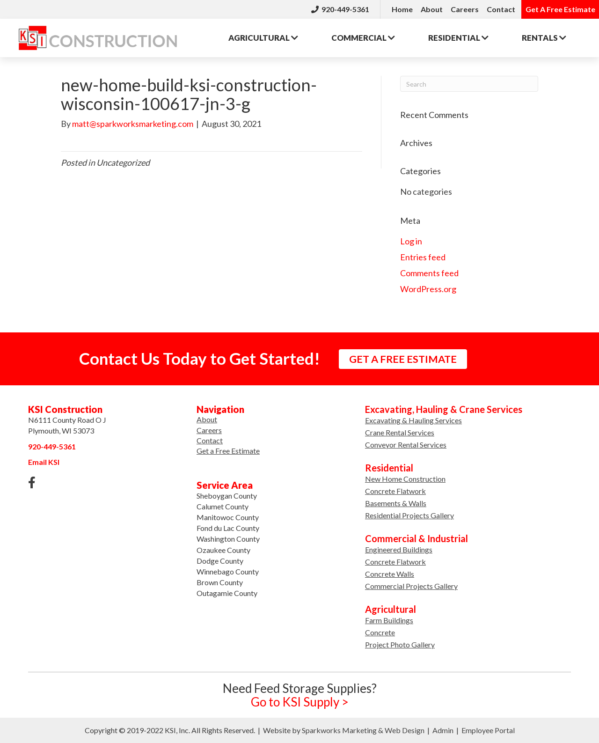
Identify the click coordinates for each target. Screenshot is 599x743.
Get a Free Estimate (228, 450)
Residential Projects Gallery (409, 515)
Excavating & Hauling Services (413, 420)
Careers (465, 9)
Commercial (363, 38)
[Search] (469, 84)
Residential (458, 38)
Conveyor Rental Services (405, 444)
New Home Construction (405, 478)
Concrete (380, 632)
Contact (501, 9)
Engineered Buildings (398, 549)
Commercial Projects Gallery (411, 585)
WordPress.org (428, 289)
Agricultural (263, 38)
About (432, 9)
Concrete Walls (389, 573)
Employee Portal (488, 730)
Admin (442, 730)
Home (402, 9)
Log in (411, 241)
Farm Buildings (389, 620)
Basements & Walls (395, 503)
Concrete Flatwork (395, 490)
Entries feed (423, 257)
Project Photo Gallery (400, 644)
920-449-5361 (340, 9)
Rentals (544, 38)
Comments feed (429, 273)
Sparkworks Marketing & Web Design (363, 730)
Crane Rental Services (399, 432)
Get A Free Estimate (560, 9)
